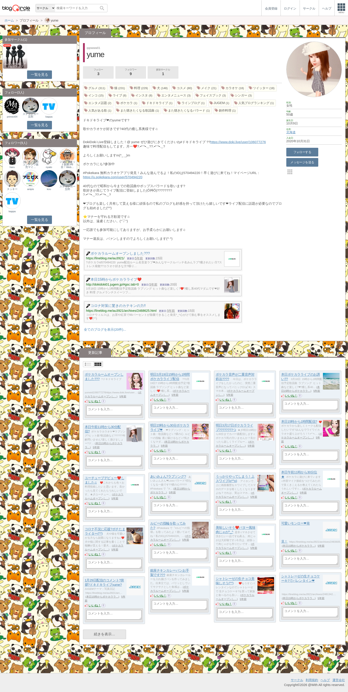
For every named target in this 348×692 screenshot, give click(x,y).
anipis (30, 189)
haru (12, 167)
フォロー (98, 72)
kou (49, 189)
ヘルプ (325, 680)
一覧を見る (39, 74)
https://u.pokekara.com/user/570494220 (112, 177)
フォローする (302, 152)
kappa (48, 116)
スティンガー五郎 (31, 115)
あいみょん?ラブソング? (168, 476)
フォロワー (131, 72)
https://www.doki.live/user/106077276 (238, 142)
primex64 (12, 116)
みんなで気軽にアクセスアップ (15, 65)
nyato (49, 167)
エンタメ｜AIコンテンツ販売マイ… (31, 164)
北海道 (291, 132)
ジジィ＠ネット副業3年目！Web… (67, 164)
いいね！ (95, 401)
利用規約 (312, 680)
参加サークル (163, 72)
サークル (297, 680)
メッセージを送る (302, 162)
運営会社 (338, 680)
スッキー (12, 189)
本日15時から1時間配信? (299, 422)
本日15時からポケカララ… (299, 545)
